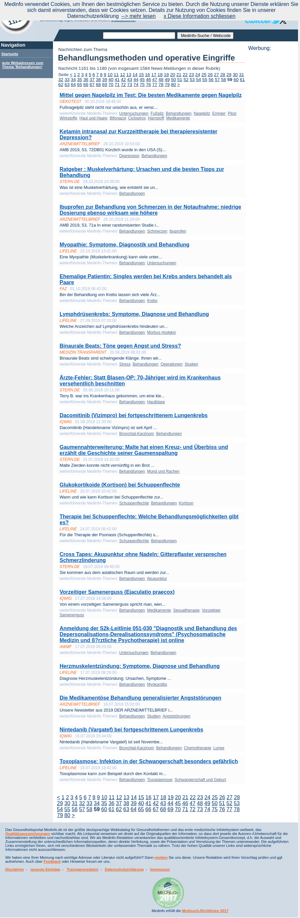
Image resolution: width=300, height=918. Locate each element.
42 (123, 79)
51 (179, 79)
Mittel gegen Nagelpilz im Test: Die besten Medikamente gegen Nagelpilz (151, 95)
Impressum (160, 869)
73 (129, 84)
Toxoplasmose (160, 779)
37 (92, 79)
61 (242, 79)
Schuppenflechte (134, 503)
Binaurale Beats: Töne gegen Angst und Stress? (120, 346)
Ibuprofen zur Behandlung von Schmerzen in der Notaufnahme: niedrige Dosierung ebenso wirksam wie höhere (150, 210)
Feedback (52, 861)
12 (122, 74)
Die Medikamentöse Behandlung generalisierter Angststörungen (140, 698)
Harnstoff (156, 118)
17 (153, 74)
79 (167, 84)
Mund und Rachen (163, 471)
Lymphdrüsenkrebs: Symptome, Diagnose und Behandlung (134, 314)
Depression (129, 155)
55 (204, 79)
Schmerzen (157, 231)
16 (147, 74)
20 (172, 74)
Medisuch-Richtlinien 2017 (205, 911)
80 (173, 84)
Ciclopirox (137, 118)
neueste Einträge (45, 869)
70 (110, 84)
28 (222, 74)
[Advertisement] (271, 150)
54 (198, 79)
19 (166, 74)
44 (135, 79)
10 (110, 74)
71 (117, 84)
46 (148, 79)
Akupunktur (157, 578)
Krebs (152, 300)
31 (241, 74)
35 (79, 79)
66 (85, 84)
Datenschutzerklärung (124, 869)
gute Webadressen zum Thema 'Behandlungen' (22, 65)
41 (117, 79)
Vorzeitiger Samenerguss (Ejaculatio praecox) (117, 592)
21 (178, 74)
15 (141, 74)
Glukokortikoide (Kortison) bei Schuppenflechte (120, 485)
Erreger (218, 113)
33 (67, 79)
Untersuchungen (133, 113)
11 (116, 74)
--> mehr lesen (139, 16)
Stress (124, 364)
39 (104, 79)
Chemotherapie (197, 748)
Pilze (232, 113)
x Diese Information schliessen (199, 16)
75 (142, 84)
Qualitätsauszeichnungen (27, 834)
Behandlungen (178, 113)
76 (148, 84)
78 (161, 84)
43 (129, 79)
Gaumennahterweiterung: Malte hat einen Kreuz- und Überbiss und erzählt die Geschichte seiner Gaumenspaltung (144, 450)
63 (67, 84)
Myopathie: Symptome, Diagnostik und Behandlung (124, 244)
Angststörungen (176, 716)
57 (217, 79)
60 (235, 79)
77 (154, 84)
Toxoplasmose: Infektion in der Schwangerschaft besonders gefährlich (149, 761)
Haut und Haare (93, 118)
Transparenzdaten (82, 869)
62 (60, 84)
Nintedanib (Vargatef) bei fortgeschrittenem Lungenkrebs (131, 729)
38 (98, 79)
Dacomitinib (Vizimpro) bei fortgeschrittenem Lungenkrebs (134, 415)
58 (223, 79)
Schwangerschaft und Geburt (200, 779)
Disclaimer (14, 869)
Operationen (171, 364)
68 (98, 84)
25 (203, 74)
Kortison (186, 503)
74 (135, 84)
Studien (191, 364)
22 (184, 74)
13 (128, 74)
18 (160, 74)
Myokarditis (157, 684)
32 (60, 79)
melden (161, 857)
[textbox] (139, 35)
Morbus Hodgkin (161, 332)
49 (167, 79)
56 (211, 79)
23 (191, 74)
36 (85, 79)
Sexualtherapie (186, 610)
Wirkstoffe (68, 118)
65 (79, 84)
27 (216, 74)
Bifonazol (118, 118)
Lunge (218, 748)
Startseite (9, 54)
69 (104, 84)
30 (235, 74)
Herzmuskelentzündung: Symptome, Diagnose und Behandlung (140, 666)
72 (123, 84)
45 (142, 79)
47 (154, 79)
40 (110, 79)
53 (192, 79)
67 (92, 84)
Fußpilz (157, 113)
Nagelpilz (202, 113)
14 (134, 74)
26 (210, 74)
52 (185, 79)
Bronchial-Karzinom (136, 433)
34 (73, 79)
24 (197, 74)
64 (73, 84)
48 (161, 79)
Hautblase (156, 402)
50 (173, 79)
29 (228, 74)
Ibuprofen (178, 231)
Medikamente (178, 118)
